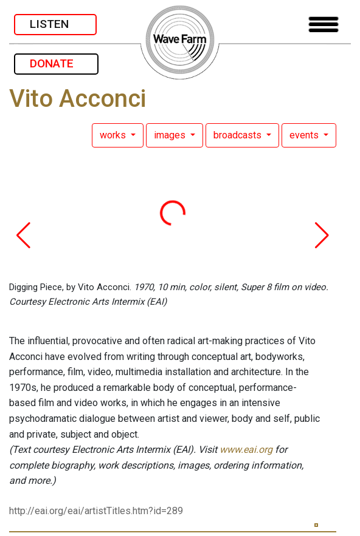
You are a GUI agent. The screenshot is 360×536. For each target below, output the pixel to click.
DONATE (56, 63)
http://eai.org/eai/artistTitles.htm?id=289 (96, 511)
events (305, 135)
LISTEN (55, 24)
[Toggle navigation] (323, 24)
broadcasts (238, 135)
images (171, 135)
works (114, 135)
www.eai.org (246, 449)
